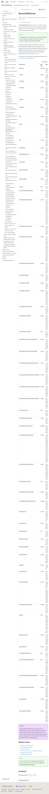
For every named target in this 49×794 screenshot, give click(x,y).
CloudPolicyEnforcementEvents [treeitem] (11, 104)
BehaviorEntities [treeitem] (9, 92)
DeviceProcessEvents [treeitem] (10, 140)
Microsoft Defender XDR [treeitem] (7, 13)
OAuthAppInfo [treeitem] (8, 218)
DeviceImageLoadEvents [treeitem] (10, 131)
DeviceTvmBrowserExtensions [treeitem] (11, 145)
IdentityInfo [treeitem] (8, 207)
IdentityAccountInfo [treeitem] (9, 201)
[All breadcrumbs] (20, 10)
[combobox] (9, 11)
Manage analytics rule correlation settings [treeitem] (10, 32)
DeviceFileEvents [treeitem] (9, 129)
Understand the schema (26, 752)
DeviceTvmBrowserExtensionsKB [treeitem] (11, 148)
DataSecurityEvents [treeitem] (9, 114)
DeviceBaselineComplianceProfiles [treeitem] (11, 123)
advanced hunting (38, 25)
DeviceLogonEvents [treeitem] (9, 135)
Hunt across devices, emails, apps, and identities (31, 750)
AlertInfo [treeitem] (7, 91)
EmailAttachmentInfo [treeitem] (10, 183)
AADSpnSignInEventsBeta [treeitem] (11, 85)
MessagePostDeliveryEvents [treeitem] (11, 214)
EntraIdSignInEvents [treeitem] (9, 191)
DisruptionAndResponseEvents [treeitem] (11, 181)
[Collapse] (15, 8)
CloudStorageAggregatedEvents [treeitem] (11, 109)
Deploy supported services (33, 53)
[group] (33, 393)
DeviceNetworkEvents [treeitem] (10, 137)
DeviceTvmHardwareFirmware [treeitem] (11, 153)
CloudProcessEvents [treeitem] (9, 107)
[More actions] (47, 10)
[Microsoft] (2, 2)
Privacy (27, 789)
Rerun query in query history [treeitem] (10, 76)
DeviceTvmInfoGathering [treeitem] (10, 156)
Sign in (46, 1)
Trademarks (10, 791)
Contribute (23, 789)
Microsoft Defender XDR (26, 9)
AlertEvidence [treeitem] (8, 89)
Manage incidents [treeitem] (7, 36)
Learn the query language (26, 747)
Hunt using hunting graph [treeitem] (10, 232)
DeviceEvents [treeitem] (8, 126)
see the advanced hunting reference (26, 58)
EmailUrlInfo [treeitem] (8, 189)
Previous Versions (11, 789)
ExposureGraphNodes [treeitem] (10, 196)
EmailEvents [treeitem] (8, 185)
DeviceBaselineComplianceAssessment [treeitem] (11, 116)
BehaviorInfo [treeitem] (8, 94)
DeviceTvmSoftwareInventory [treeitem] (11, 170)
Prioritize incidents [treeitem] (7, 35)
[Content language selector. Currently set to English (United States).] (7, 786)
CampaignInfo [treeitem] (8, 96)
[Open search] (43, 2)
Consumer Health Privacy (37, 789)
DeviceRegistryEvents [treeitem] (10, 142)
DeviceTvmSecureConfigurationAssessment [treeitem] (11, 160)
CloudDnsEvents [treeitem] (9, 101)
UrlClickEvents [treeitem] (8, 220)
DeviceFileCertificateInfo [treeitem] (10, 127)
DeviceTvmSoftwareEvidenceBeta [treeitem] (11, 167)
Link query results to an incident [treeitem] (9, 226)
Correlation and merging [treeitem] (8, 29)
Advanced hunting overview (27, 745)
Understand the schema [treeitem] (10, 80)
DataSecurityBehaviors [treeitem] (10, 112)
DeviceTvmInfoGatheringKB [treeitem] (11, 158)
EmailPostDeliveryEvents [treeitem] (10, 187)
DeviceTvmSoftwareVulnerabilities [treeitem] (11, 174)
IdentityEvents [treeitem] (8, 205)
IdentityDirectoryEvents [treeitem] (10, 203)
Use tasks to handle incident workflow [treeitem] (9, 39)
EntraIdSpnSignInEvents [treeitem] (10, 192)
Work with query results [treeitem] (9, 74)
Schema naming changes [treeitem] (10, 81)
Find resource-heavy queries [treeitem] (10, 229)
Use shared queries (25, 749)
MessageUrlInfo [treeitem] (9, 216)
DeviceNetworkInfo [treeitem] (9, 138)
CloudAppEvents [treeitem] (9, 98)
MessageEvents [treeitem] (9, 212)
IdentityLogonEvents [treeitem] (10, 209)
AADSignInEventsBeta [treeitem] (10, 83)
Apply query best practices (27, 754)
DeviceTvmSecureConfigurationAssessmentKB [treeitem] (11, 164)
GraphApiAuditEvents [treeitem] (10, 200)
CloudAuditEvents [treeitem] (9, 100)
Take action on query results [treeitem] (10, 223)
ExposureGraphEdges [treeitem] (10, 194)
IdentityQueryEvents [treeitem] (10, 211)
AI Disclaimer (4, 789)
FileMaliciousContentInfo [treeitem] (10, 198)
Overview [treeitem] (5, 28)
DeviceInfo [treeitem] (8, 133)
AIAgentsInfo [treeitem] (8, 87)
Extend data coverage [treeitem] (9, 230)
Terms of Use (4, 791)
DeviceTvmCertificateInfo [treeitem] (10, 151)
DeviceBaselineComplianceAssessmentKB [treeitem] (11, 120)
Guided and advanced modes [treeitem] (10, 59)
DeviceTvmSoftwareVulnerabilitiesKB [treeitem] (11, 177)
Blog (17, 789)
